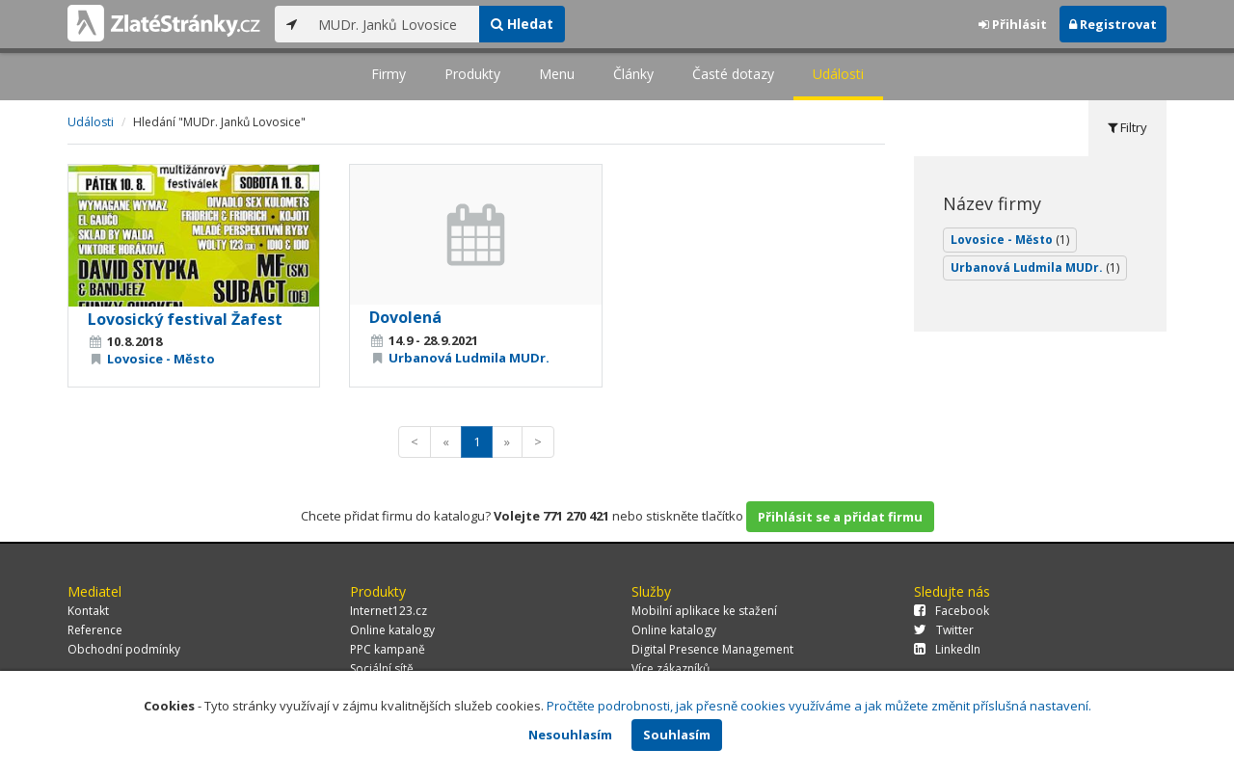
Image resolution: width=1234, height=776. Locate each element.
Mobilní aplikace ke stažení (704, 610)
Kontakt (88, 610)
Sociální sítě (382, 668)
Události (838, 74)
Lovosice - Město (161, 358)
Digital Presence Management (712, 649)
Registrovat (1113, 24)
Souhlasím (677, 734)
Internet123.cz (388, 610)
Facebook (951, 610)
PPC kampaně (387, 649)
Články (633, 74)
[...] (394, 24)
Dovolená (405, 317)
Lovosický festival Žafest (185, 319)
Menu (557, 74)
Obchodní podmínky (123, 649)
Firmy (388, 74)
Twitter (944, 630)
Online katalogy (392, 630)
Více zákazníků (670, 668)
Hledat (522, 23)
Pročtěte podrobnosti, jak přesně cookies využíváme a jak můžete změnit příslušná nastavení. (819, 705)
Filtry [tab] (1127, 127)
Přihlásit (1013, 24)
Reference (94, 630)
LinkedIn (947, 649)
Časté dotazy (733, 74)
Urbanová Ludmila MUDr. (469, 357)
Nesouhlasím (570, 734)
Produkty (472, 74)
